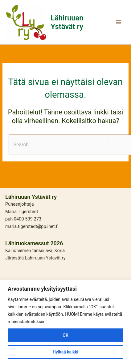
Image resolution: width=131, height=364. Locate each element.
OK (65, 335)
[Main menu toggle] (118, 22)
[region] (65, 322)
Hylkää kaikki (65, 351)
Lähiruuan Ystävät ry (67, 22)
